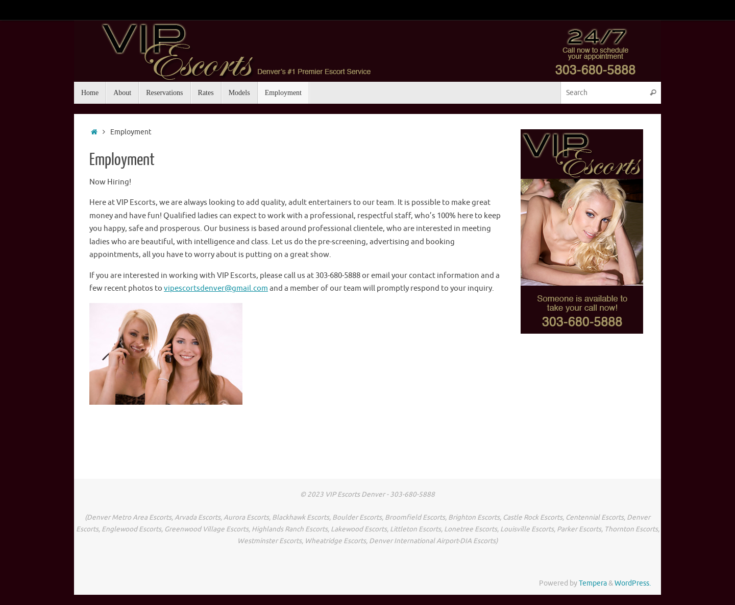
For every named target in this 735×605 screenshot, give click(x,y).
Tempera (593, 583)
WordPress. (633, 583)
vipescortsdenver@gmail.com (216, 288)
